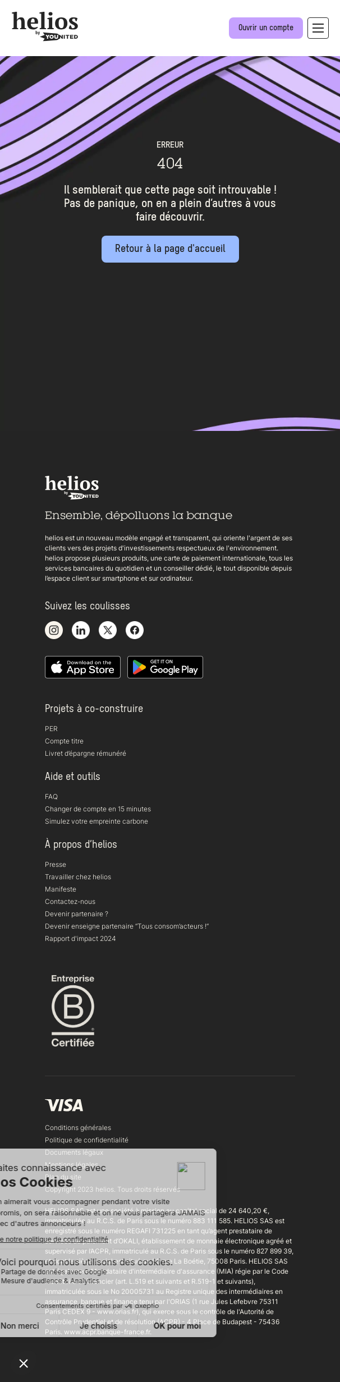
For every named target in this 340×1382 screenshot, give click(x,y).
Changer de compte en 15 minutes (98, 809)
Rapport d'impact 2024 (80, 938)
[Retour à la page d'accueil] (170, 249)
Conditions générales (78, 1127)
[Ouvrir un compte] (266, 28)
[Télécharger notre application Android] (165, 667)
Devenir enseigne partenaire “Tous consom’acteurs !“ (127, 926)
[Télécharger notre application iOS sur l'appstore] (83, 667)
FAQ (51, 796)
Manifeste (60, 889)
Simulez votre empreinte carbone (96, 821)
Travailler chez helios (78, 877)
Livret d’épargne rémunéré (85, 753)
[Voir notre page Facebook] (135, 630)
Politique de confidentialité (86, 1140)
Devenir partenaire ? (76, 914)
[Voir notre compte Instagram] (54, 630)
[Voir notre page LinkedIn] (81, 630)
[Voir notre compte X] (108, 630)
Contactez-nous (70, 901)
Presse (55, 864)
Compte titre (64, 741)
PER (51, 728)
